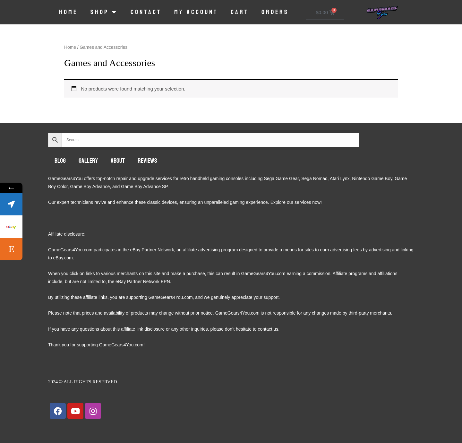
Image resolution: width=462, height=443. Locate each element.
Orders (275, 12)
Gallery (88, 161)
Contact (146, 12)
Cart (240, 12)
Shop (104, 12)
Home (68, 12)
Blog (60, 161)
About (118, 161)
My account (196, 12)
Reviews (147, 161)
